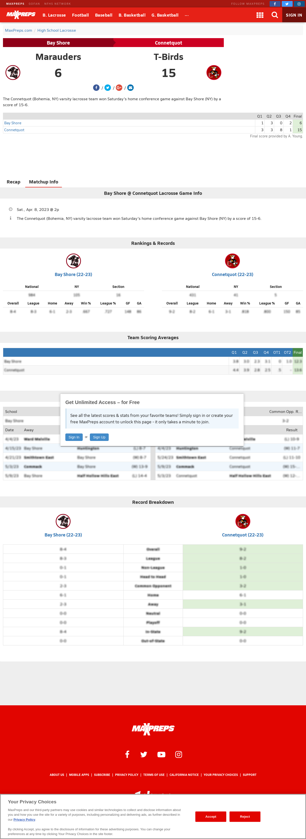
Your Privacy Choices (221, 775)
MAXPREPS (15, 3)
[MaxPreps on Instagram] (299, 4)
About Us (57, 775)
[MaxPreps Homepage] (153, 729)
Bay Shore (58, 42)
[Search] (274, 14)
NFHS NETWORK (57, 3)
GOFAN (34, 3)
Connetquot (168, 42)
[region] (153, 816)
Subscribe (102, 775)
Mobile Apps (79, 775)
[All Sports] (187, 14)
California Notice (184, 775)
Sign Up (99, 437)
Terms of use (154, 775)
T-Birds (168, 56)
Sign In (74, 437)
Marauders (58, 56)
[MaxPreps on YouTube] (161, 754)
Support (249, 775)
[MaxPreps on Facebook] (275, 4)
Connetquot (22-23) (232, 274)
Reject (245, 816)
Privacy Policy (126, 775)
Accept (210, 816)
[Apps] (260, 14)
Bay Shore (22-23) (73, 274)
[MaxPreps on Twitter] (287, 4)
